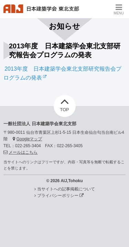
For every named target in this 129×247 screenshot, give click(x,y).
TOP (64, 103)
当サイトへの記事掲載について (66, 189)
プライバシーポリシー (60, 195)
